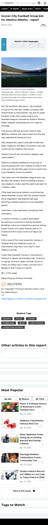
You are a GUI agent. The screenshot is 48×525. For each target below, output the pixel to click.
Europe (31, 319)
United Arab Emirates (13, 327)
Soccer (19, 319)
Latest (4, 9)
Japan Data (27, 9)
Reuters (7, 319)
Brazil (22, 323)
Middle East (8, 323)
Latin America (36, 323)
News (38, 9)
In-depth (14, 9)
